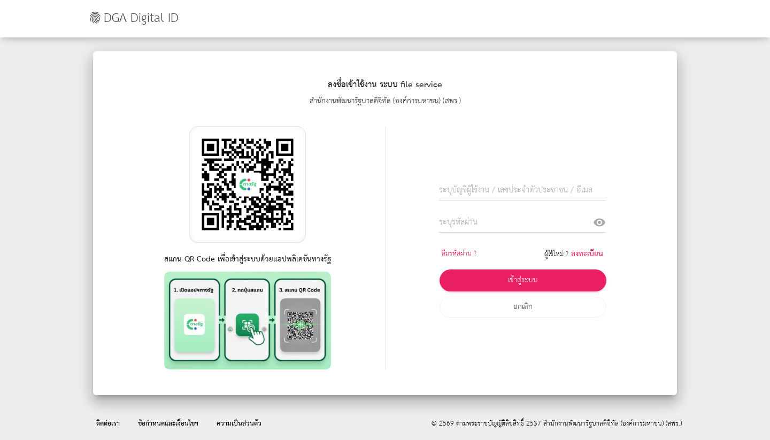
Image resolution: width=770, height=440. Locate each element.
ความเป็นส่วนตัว (239, 424)
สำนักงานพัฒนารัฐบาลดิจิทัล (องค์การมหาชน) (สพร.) (612, 424)
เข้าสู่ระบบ (523, 280)
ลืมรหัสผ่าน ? (459, 254)
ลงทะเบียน (587, 254)
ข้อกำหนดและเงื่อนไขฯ (168, 424)
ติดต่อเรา (108, 424)
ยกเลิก (523, 307)
